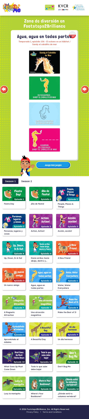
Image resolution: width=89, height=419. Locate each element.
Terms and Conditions (52, 412)
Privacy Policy (32, 412)
